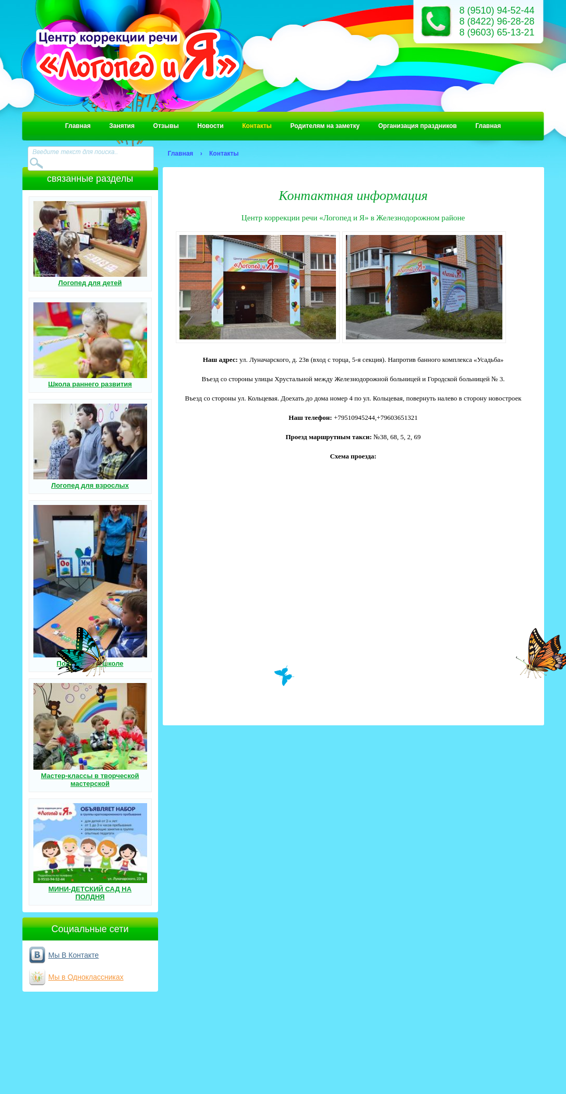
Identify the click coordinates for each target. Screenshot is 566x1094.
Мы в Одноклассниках (86, 977)
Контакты (257, 126)
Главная (78, 126)
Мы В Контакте (74, 955)
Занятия (122, 126)
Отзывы (166, 126)
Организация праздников (417, 126)
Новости (210, 126)
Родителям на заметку (324, 126)
